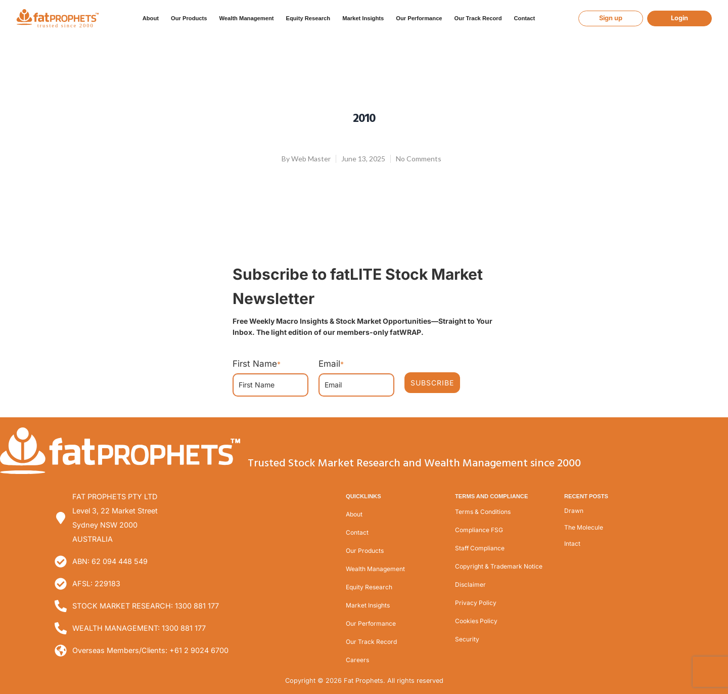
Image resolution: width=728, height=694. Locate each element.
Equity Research (308, 18)
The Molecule (583, 527)
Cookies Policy (476, 621)
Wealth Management (246, 18)
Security (467, 639)
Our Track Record (478, 18)
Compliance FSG (479, 530)
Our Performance (419, 18)
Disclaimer (470, 584)
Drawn (573, 510)
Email (331, 364)
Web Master (311, 158)
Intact (572, 543)
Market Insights (363, 18)
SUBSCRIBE (432, 382)
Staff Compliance (480, 548)
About (151, 18)
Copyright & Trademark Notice (498, 566)
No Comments (418, 158)
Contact (524, 18)
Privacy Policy (475, 602)
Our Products (189, 18)
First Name (257, 364)
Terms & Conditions (483, 511)
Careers (357, 660)
